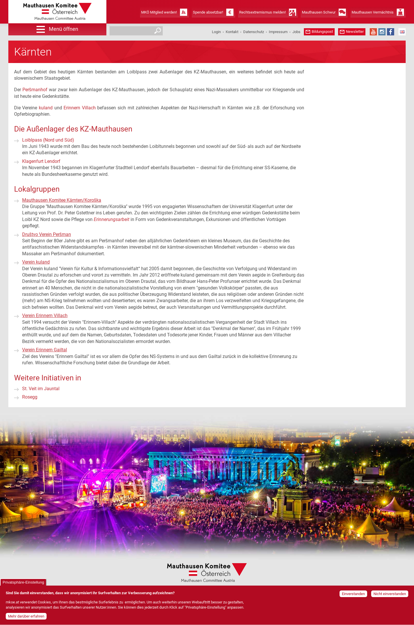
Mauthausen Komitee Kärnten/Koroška (61, 200)
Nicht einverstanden (389, 596)
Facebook (390, 31)
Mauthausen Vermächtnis (373, 12)
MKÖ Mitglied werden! (159, 12)
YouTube (373, 31)
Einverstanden (353, 596)
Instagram (382, 31)
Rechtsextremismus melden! (262, 12)
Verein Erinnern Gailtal (44, 349)
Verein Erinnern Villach (45, 315)
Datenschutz (253, 32)
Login (216, 32)
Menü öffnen (63, 29)
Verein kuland (36, 262)
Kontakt (232, 32)
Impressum (278, 32)
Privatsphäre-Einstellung (23, 584)
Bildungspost (322, 31)
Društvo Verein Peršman (46, 234)
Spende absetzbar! (208, 12)
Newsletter (355, 31)
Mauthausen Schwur (319, 12)
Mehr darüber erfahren (26, 619)
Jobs (296, 32)
